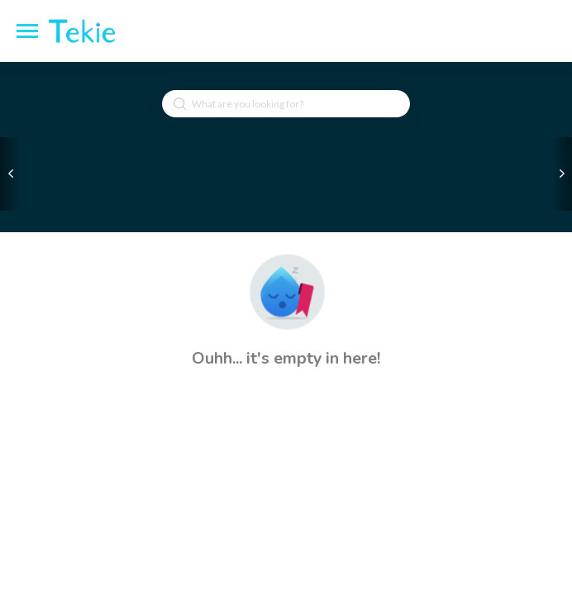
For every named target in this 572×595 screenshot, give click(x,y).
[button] (286, 292)
